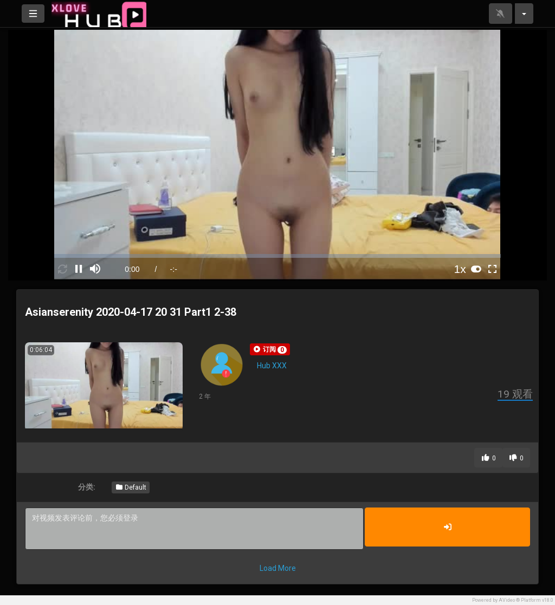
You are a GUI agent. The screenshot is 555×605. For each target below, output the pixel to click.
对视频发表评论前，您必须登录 (194, 529)
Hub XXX (272, 365)
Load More (278, 568)
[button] (270, 349)
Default (130, 487)
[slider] (277, 256)
